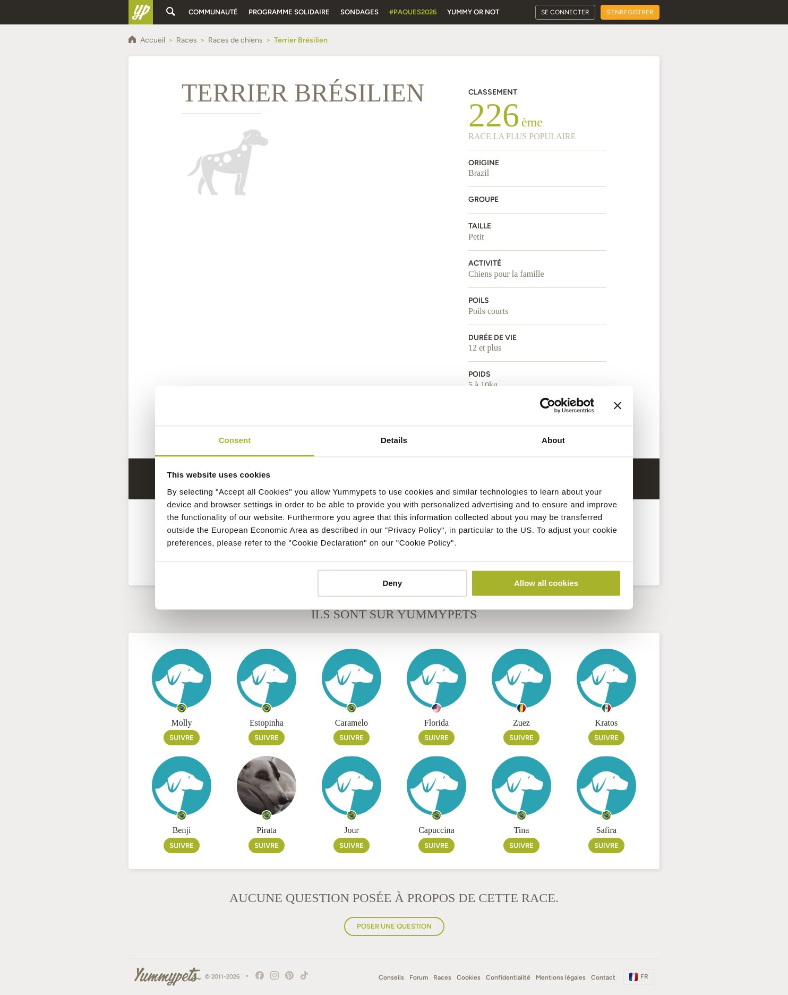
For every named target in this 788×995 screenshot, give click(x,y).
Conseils (391, 977)
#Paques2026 (412, 12)
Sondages (359, 12)
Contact (603, 977)
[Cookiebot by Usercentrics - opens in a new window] (547, 405)
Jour (351, 830)
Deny (392, 583)
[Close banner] (617, 405)
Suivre (181, 738)
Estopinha (267, 722)
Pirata (266, 830)
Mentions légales (561, 977)
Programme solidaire (289, 12)
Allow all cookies (546, 583)
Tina (521, 830)
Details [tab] (394, 440)
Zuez (521, 722)
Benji (182, 830)
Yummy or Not (473, 12)
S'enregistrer (630, 12)
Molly (181, 722)
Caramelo (351, 722)
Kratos (606, 722)
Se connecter (565, 12)
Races (442, 977)
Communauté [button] (213, 12)
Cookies (469, 977)
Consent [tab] (235, 440)
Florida (436, 722)
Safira (606, 830)
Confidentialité (508, 977)
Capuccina (436, 830)
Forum (418, 977)
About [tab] (553, 440)
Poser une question (394, 926)
